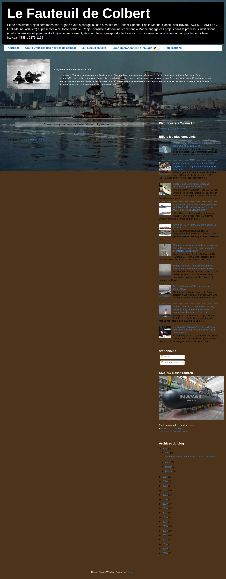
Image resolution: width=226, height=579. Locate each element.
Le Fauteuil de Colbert (78, 13)
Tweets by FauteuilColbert (172, 128)
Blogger (131, 572)
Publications (173, 47)
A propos (14, 47)
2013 (165, 530)
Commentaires (170, 362)
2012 (165, 535)
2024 (165, 481)
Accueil (79, 132)
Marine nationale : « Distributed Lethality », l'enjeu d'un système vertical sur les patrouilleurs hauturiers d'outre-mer (195, 309)
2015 (165, 521)
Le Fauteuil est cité (94, 47)
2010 (165, 544)
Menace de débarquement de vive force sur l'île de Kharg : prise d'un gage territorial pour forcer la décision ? (195, 248)
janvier (169, 471)
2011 (165, 539)
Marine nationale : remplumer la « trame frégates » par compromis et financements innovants (194, 166)
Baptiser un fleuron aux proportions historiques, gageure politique (191, 185)
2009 (165, 548)
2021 (165, 494)
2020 (165, 499)
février (168, 466)
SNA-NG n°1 (170, 428)
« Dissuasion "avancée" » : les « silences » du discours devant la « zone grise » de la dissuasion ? (195, 330)
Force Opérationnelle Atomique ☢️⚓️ (136, 48)
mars (168, 462)
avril (167, 452)
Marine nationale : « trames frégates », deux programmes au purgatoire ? (195, 144)
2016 (165, 517)
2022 (165, 490)
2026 (165, 448)
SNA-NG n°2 (174, 431)
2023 (165, 486)
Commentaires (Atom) (33, 139)
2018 (165, 508)
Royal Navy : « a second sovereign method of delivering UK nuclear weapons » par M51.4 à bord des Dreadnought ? (195, 207)
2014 (165, 526)
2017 (165, 512)
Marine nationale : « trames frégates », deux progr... (191, 456)
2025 (165, 477)
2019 (165, 504)
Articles (166, 356)
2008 (165, 553)
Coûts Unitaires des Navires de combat (50, 47)
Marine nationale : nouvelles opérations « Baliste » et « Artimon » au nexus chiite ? (194, 267)
